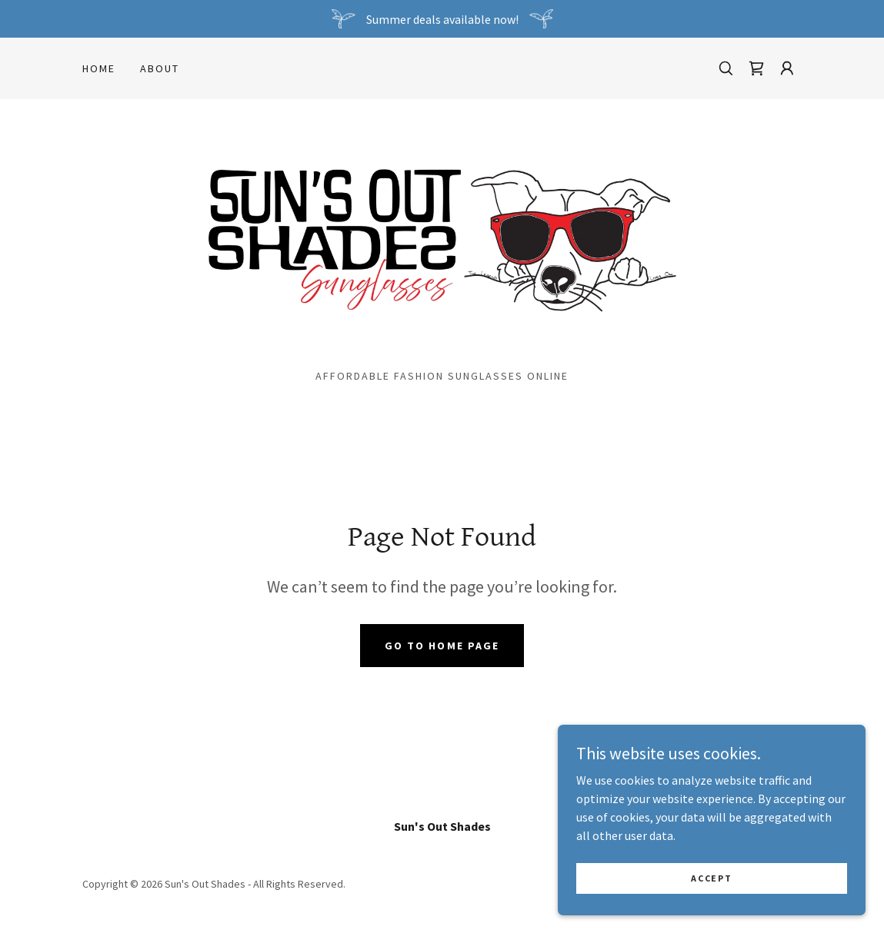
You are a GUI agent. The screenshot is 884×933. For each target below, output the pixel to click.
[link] (756, 68)
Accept (711, 889)
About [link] (159, 68)
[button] (787, 68)
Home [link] (98, 68)
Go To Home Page (442, 645)
